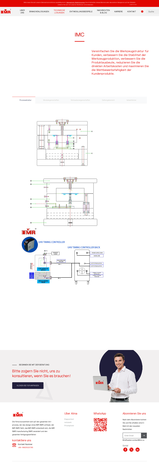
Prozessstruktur (26, 100)
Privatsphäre (69, 425)
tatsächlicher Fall (135, 100)
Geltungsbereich (110, 100)
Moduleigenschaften (52, 100)
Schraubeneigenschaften (81, 100)
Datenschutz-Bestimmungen (75, 2)
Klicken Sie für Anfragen (28, 386)
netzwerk (68, 422)
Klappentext (69, 419)
